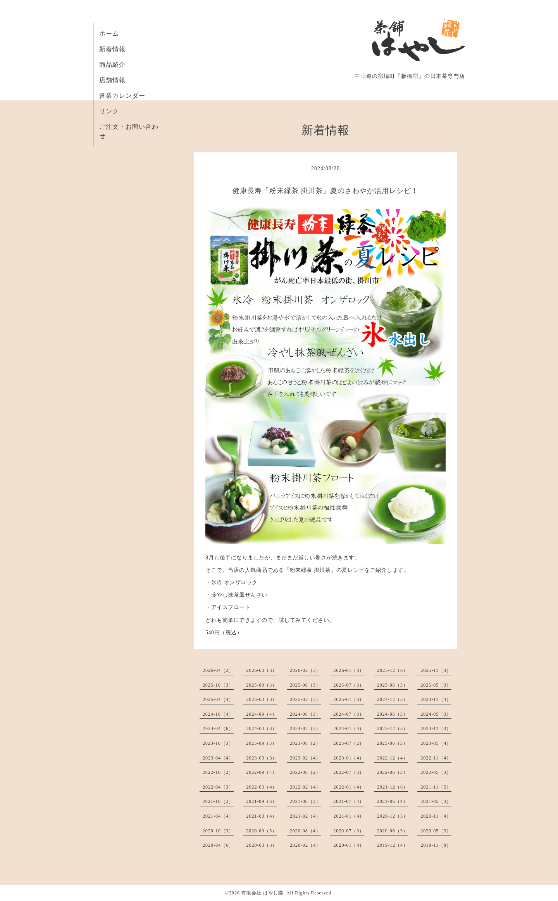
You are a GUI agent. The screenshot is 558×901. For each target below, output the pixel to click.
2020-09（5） (261, 831)
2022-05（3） (435, 772)
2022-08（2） (305, 772)
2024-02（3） (305, 728)
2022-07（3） (348, 772)
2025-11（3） (435, 670)
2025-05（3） (435, 685)
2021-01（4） (348, 816)
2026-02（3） (305, 670)
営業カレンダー (122, 95)
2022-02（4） (305, 787)
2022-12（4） (392, 758)
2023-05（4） (435, 743)
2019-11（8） (435, 845)
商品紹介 (112, 64)
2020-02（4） (305, 845)
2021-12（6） (392, 787)
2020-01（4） (348, 845)
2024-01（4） (348, 728)
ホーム (109, 33)
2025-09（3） (261, 685)
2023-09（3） (261, 743)
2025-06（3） (392, 685)
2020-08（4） (305, 831)
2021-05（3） (435, 801)
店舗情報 (112, 80)
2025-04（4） (218, 699)
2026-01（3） (348, 670)
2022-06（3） (392, 772)
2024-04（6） (218, 728)
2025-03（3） (261, 699)
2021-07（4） (348, 801)
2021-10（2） (218, 801)
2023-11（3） (435, 728)
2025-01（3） (348, 699)
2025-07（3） (348, 685)
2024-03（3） (261, 728)
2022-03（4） (261, 787)
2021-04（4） (218, 816)
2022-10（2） (218, 772)
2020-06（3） (392, 831)
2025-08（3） (305, 685)
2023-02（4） (305, 758)
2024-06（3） (392, 714)
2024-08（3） (305, 714)
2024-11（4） (435, 699)
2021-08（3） (305, 801)
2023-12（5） (392, 728)
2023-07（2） (348, 743)
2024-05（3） (435, 714)
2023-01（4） (348, 758)
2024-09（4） (261, 714)
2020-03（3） (261, 845)
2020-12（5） (392, 816)
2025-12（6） (392, 670)
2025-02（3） (305, 699)
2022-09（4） (261, 772)
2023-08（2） (305, 743)
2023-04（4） (218, 758)
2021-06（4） (392, 801)
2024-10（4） (218, 714)
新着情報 (112, 49)
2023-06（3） (392, 743)
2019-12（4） (392, 845)
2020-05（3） (435, 831)
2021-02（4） (305, 816)
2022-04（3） (218, 787)
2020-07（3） (348, 831)
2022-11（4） (435, 758)
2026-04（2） (218, 670)
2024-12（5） (392, 699)
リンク (109, 111)
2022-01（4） (348, 787)
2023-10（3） (218, 743)
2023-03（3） (261, 758)
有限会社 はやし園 (262, 893)
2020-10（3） (218, 831)
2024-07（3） (348, 714)
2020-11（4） (435, 816)
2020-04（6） (218, 845)
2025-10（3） (218, 685)
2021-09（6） (261, 801)
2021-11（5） (435, 787)
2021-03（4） (261, 816)
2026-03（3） (261, 670)
